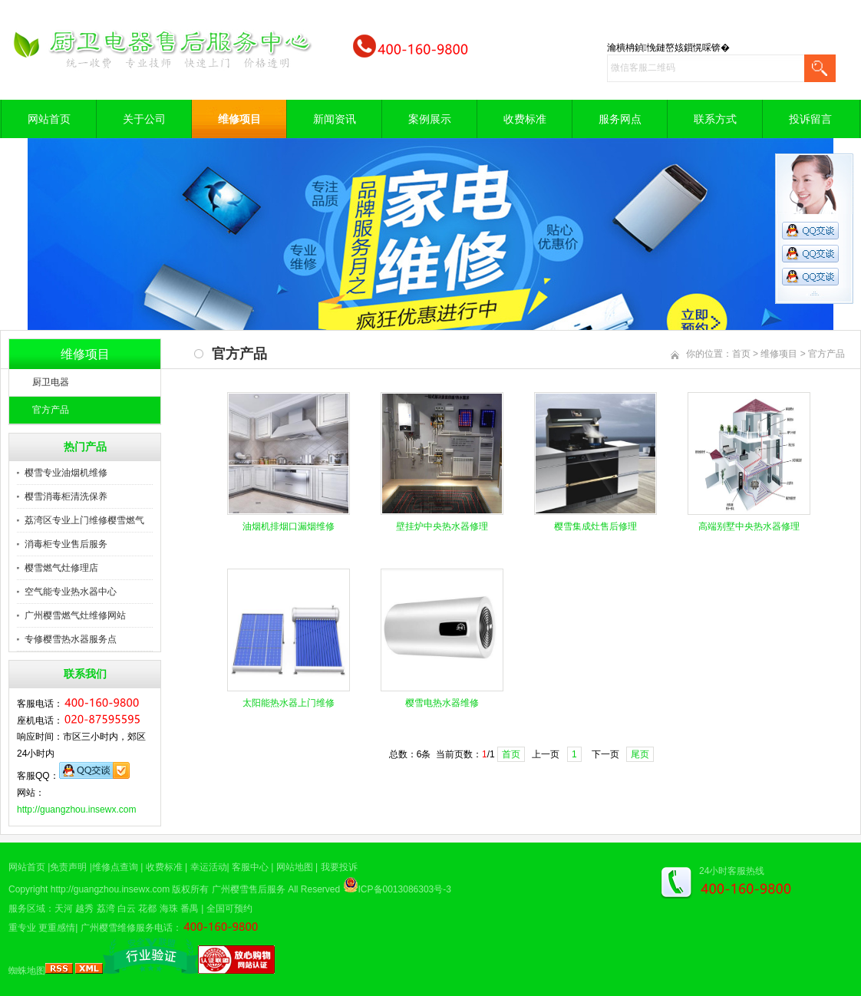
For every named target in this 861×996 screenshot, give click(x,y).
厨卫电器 (50, 382)
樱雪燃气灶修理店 (61, 567)
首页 (741, 353)
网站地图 (294, 867)
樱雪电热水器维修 (442, 703)
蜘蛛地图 (26, 970)
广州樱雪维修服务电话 (127, 927)
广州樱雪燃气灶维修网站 (75, 615)
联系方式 (715, 119)
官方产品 (50, 409)
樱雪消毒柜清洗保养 (66, 496)
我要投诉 (339, 867)
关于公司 (144, 119)
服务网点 (620, 119)
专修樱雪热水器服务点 (71, 639)
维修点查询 (115, 867)
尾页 (640, 754)
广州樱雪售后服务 (248, 889)
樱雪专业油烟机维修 (66, 472)
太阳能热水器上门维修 (288, 703)
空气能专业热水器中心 (71, 591)
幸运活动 (208, 867)
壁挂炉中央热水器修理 (442, 526)
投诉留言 (810, 119)
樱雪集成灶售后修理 (595, 526)
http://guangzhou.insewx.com (76, 809)
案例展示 (429, 119)
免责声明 (68, 867)
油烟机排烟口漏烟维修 (288, 526)
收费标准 (524, 119)
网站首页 (49, 119)
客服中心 (250, 867)
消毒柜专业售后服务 (66, 544)
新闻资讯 (334, 119)
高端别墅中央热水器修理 (749, 526)
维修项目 (239, 119)
